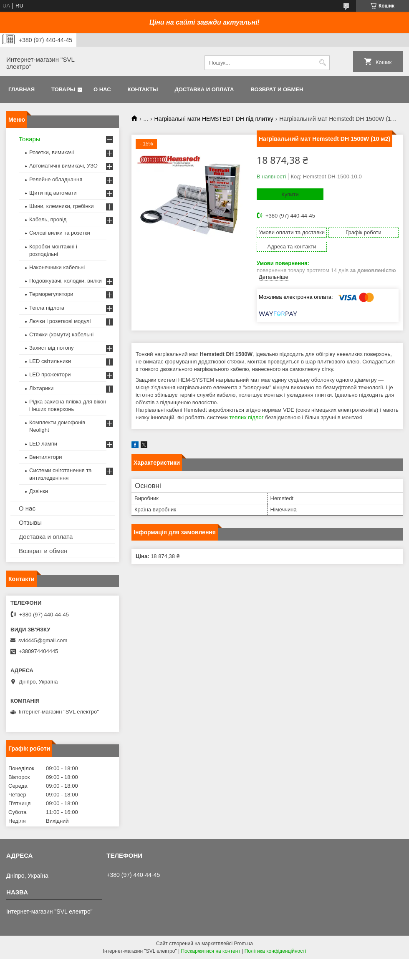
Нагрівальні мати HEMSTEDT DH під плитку (213, 118)
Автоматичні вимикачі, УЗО (63, 166)
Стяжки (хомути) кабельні (61, 334)
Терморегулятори (51, 294)
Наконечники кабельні (57, 267)
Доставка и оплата (204, 89)
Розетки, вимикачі (51, 152)
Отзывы (30, 522)
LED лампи (43, 444)
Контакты (143, 89)
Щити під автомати (52, 193)
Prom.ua (243, 943)
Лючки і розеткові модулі (60, 321)
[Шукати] (322, 62)
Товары (63, 89)
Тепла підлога (46, 308)
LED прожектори (50, 374)
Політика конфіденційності (275, 951)
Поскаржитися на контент (210, 951)
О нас (102, 89)
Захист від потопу (51, 348)
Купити (290, 194)
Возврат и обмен (276, 89)
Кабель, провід (47, 219)
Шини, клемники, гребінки (61, 206)
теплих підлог (246, 417)
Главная (21, 89)
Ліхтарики (41, 388)
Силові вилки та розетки (59, 233)
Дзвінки (38, 491)
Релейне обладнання (55, 179)
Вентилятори (45, 457)
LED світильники (50, 361)
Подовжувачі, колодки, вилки (65, 281)
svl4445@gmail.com (42, 640)
